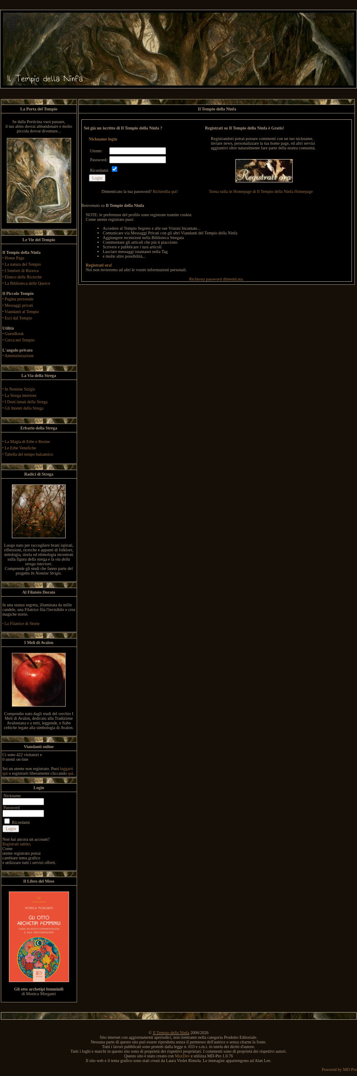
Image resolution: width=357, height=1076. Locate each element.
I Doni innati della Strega (26, 401)
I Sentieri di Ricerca (22, 270)
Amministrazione (18, 355)
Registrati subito (16, 844)
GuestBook (14, 333)
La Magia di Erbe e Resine (27, 441)
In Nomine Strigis (20, 389)
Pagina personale (19, 299)
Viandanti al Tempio (22, 311)
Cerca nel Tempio (20, 340)
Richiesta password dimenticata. (216, 279)
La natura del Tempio (23, 264)
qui (70, 773)
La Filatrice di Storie (22, 623)
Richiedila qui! (165, 191)
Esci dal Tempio (18, 318)
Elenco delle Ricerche (23, 277)
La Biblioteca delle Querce (27, 283)
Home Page (14, 258)
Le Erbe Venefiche (20, 448)
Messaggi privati (19, 305)
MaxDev (182, 1056)
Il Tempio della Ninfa (171, 1032)
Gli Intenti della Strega (24, 408)
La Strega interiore (20, 395)
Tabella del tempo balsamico (29, 454)
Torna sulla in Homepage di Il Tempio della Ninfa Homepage (261, 191)
